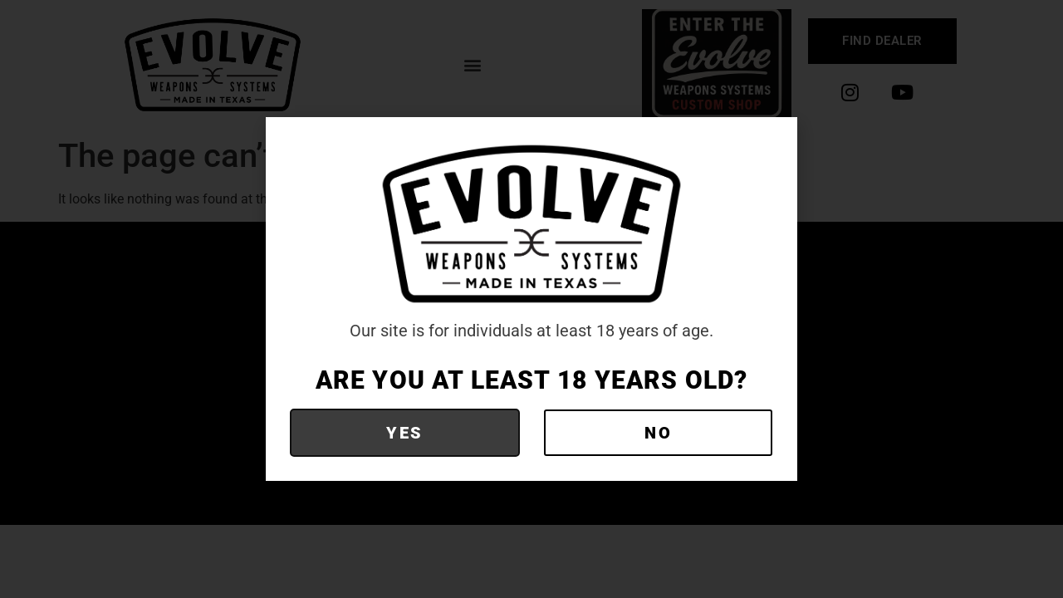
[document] (531, 299)
